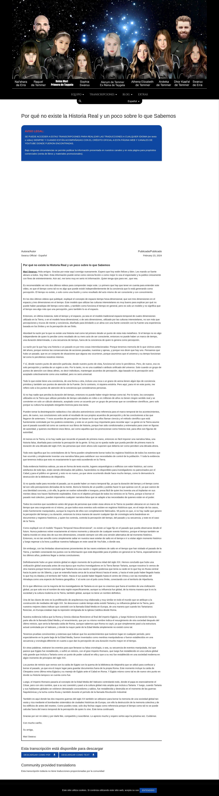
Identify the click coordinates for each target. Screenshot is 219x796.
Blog (128, 94)
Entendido (148, 790)
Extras (143, 94)
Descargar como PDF (40, 755)
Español (134, 101)
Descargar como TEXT (78, 755)
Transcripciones (104, 94)
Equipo (78, 94)
